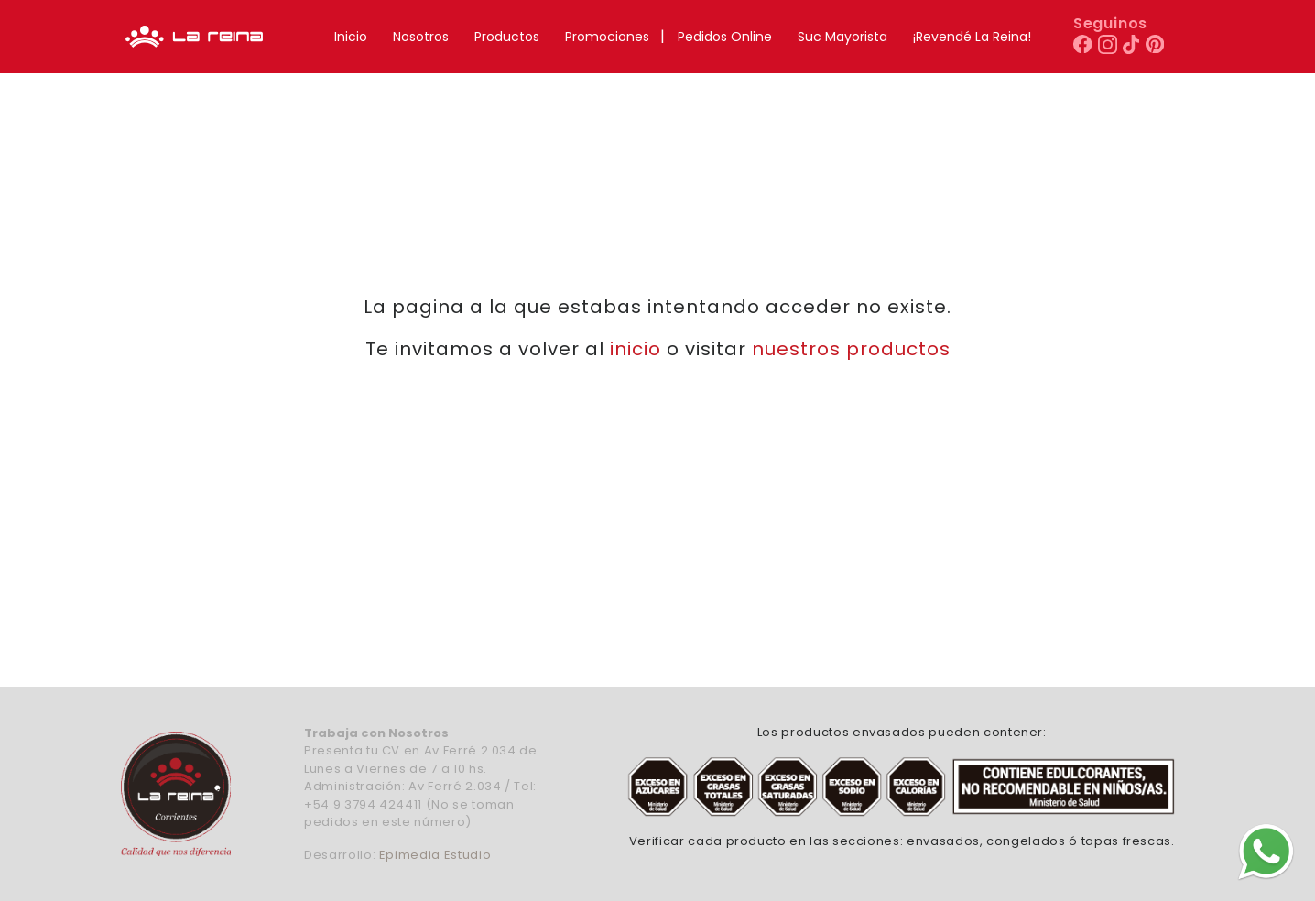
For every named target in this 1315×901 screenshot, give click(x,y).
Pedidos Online (725, 36)
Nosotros (421, 36)
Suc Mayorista (842, 36)
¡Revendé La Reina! (972, 36)
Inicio (350, 36)
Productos (506, 36)
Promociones (607, 36)
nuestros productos (851, 349)
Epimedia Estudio (435, 854)
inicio (635, 349)
